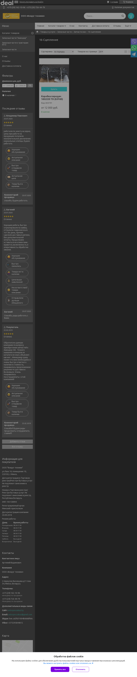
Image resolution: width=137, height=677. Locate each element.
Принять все (60, 669)
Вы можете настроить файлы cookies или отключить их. (67, 663)
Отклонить (80, 669)
